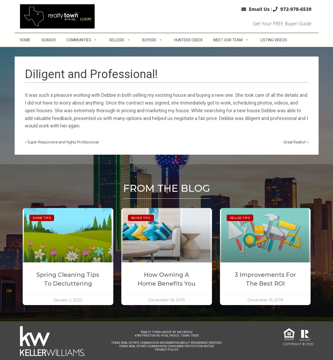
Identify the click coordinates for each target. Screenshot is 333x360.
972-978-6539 (295, 9)
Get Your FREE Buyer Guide (282, 23)
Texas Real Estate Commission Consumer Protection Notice (166, 346)
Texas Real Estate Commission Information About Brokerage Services (166, 343)
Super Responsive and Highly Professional (63, 142)
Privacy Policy (166, 349)
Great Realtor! (294, 142)
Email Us (259, 9)
